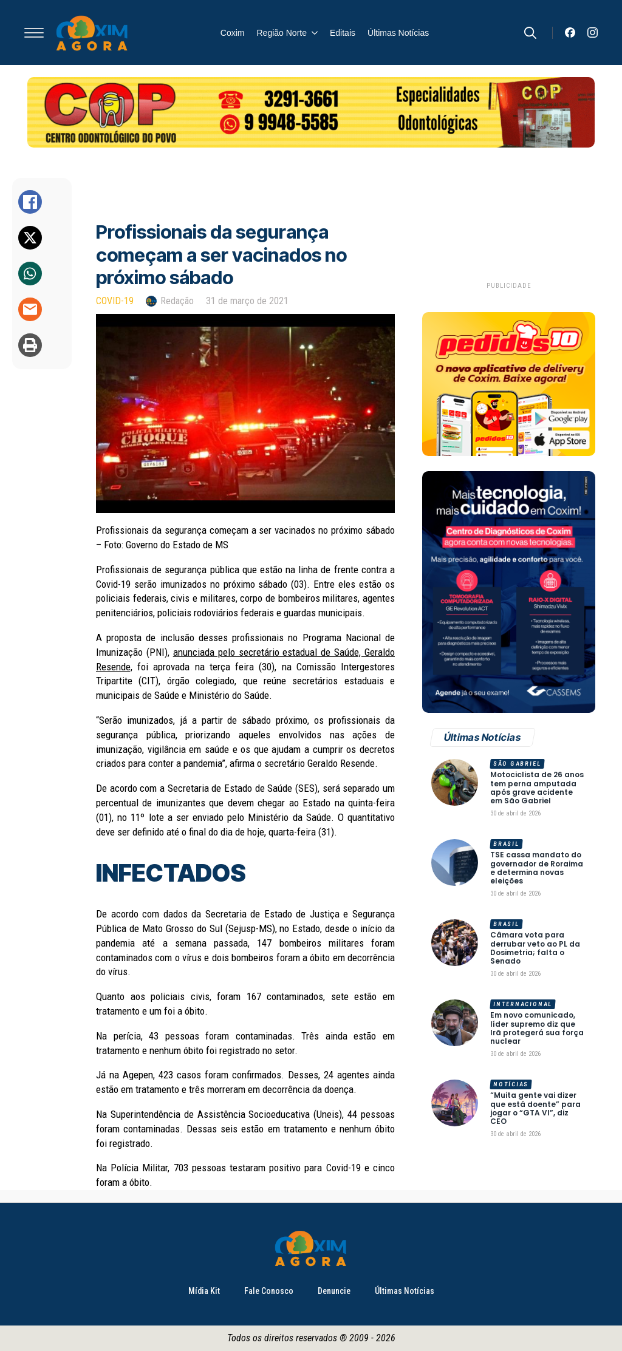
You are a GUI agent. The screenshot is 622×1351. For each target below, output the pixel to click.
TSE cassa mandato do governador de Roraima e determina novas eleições (536, 868)
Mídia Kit (204, 1291)
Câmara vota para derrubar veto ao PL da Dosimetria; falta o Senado (535, 948)
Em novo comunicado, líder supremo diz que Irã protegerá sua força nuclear (537, 1028)
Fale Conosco (268, 1291)
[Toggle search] (530, 33)
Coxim (232, 33)
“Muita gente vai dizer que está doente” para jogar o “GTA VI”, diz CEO (535, 1108)
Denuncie (334, 1291)
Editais (342, 33)
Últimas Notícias (398, 33)
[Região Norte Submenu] (312, 33)
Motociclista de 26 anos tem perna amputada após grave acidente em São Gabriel (537, 788)
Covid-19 (115, 301)
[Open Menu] (34, 33)
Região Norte (282, 33)
